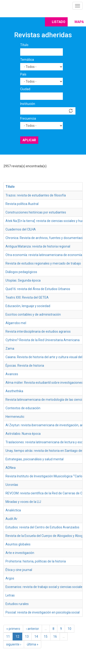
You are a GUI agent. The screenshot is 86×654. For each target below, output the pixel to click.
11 (8, 636)
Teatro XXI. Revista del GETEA (27, 297)
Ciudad (25, 89)
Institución (27, 104)
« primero (13, 629)
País (23, 74)
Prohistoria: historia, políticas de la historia (36, 561)
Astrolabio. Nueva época (23, 433)
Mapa (79, 22)
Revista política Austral (22, 204)
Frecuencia (28, 118)
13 (27, 636)
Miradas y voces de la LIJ (23, 502)
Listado (58, 22)
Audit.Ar (11, 519)
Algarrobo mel (16, 323)
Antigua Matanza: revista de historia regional (38, 246)
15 (45, 636)
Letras (10, 595)
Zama (10, 348)
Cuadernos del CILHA (21, 229)
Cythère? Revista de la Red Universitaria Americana (43, 340)
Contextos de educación (23, 408)
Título (24, 45)
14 (36, 636)
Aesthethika (14, 391)
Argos (10, 578)
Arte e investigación (20, 553)
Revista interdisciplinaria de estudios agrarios (38, 331)
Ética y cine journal (19, 570)
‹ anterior (32, 629)
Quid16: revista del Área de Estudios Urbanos (38, 289)
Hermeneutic (15, 416)
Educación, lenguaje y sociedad (28, 306)
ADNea (11, 468)
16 (55, 636)
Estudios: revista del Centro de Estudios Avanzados (42, 527)
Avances (12, 374)
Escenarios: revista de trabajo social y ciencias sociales (45, 587)
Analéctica (13, 510)
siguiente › (13, 644)
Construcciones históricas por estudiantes (36, 212)
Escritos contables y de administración (33, 314)
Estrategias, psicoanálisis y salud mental (35, 459)
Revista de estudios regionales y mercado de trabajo (43, 263)
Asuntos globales (18, 544)
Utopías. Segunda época (23, 280)
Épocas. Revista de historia (25, 365)
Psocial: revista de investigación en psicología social (43, 612)
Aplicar (29, 140)
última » (32, 644)
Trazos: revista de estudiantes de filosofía (36, 195)
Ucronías (12, 485)
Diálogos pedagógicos (21, 272)
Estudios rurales (17, 604)
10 (69, 629)
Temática (27, 59)
